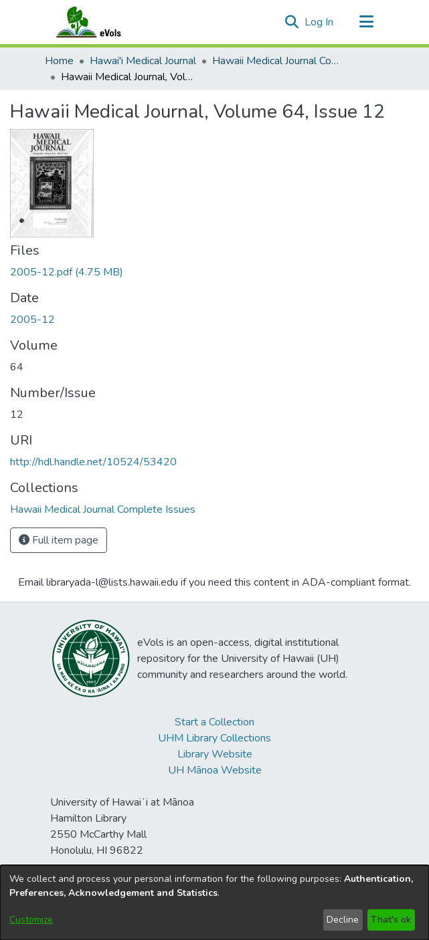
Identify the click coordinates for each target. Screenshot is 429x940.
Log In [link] (320, 22)
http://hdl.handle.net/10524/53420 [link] (93, 462)
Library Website (214, 754)
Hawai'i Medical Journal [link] (143, 60)
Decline (343, 919)
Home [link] (59, 60)
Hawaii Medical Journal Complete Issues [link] (279, 60)
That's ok (391, 919)
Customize (31, 919)
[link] (66, 272)
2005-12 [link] (32, 319)
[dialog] (214, 902)
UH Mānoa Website (215, 770)
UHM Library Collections (214, 738)
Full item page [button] (58, 540)
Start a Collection (214, 722)
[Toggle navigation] (366, 22)
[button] (292, 22)
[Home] (101, 22)
